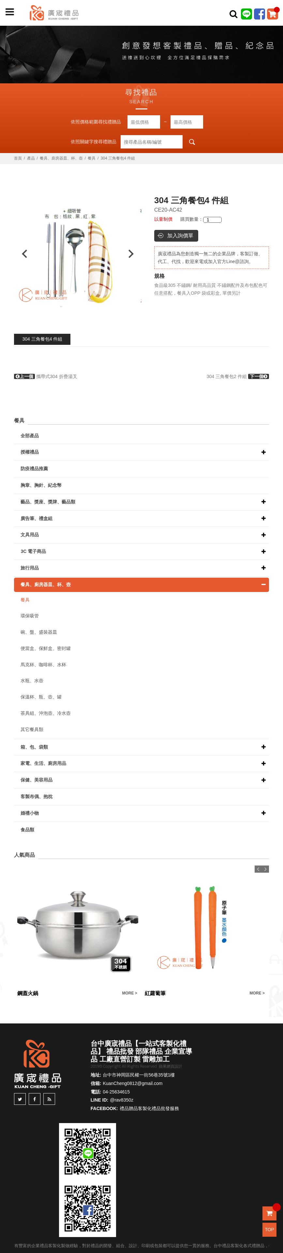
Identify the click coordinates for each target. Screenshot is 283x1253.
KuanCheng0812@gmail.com (132, 1083)
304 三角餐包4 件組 (42, 339)
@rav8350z (121, 1100)
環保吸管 (30, 615)
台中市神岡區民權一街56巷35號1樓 (139, 1074)
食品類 (27, 829)
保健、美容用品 (36, 779)
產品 (31, 158)
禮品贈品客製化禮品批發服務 (149, 1108)
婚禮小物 (30, 813)
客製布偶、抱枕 (36, 796)
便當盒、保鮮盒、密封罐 (46, 648)
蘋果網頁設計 (170, 1066)
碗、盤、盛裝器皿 (39, 632)
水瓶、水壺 (32, 680)
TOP (269, 1229)
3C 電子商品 (33, 551)
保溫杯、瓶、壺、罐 (41, 696)
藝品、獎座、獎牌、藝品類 (48, 501)
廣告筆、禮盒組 (36, 518)
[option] (78, 253)
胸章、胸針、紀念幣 (41, 485)
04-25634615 (116, 1091)
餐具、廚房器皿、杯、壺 (61, 158)
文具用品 (30, 534)
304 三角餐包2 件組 (238, 376)
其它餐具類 (32, 729)
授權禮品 (30, 452)
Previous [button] (21, 253)
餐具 (92, 158)
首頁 (18, 158)
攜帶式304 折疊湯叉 (45, 376)
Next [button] (134, 253)
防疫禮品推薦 (34, 468)
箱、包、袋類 (34, 747)
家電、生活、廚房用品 (43, 763)
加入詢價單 (180, 235)
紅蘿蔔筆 (155, 993)
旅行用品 (30, 567)
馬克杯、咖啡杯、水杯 (43, 664)
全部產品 (30, 435)
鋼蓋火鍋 (27, 993)
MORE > (129, 993)
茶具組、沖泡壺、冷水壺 (46, 713)
